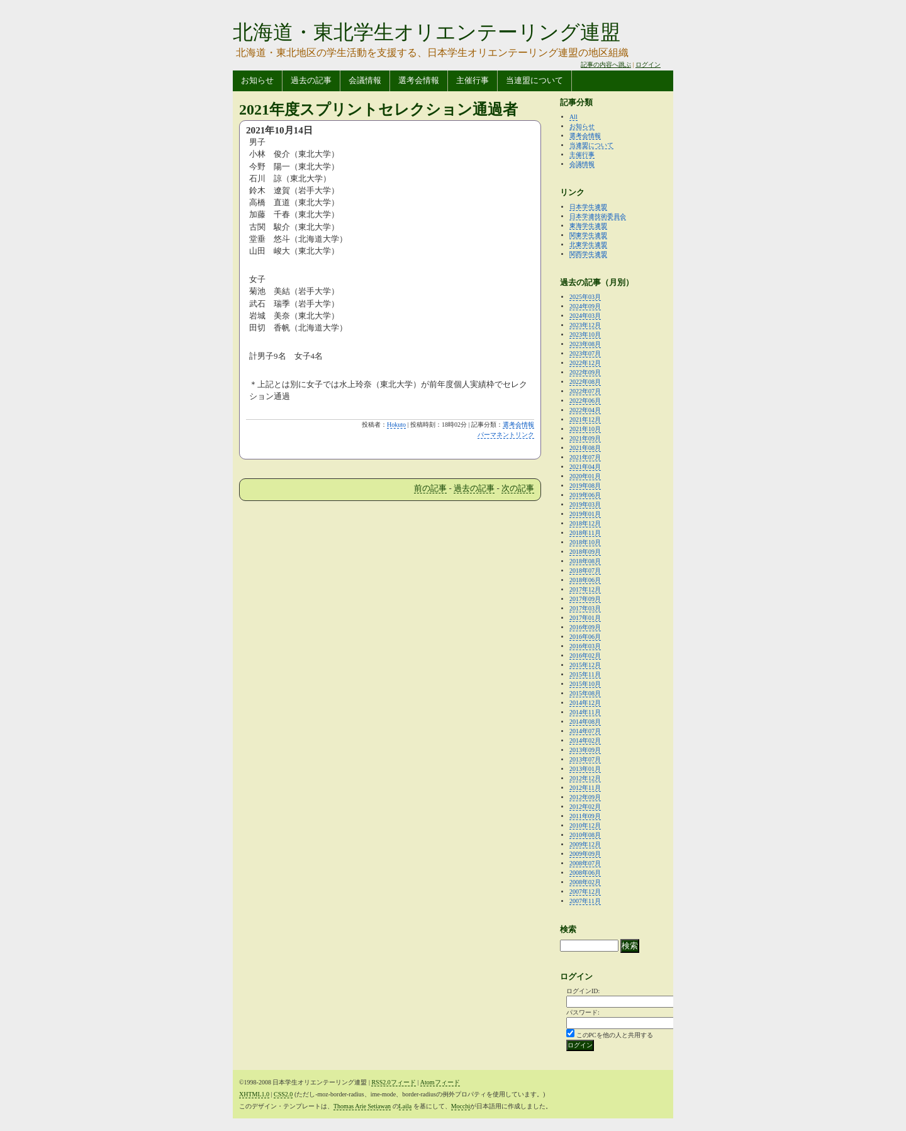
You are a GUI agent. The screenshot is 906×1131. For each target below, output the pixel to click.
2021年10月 (585, 428)
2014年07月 (585, 731)
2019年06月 (585, 495)
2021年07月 (585, 457)
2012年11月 (585, 787)
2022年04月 (585, 410)
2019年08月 (585, 485)
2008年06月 (585, 872)
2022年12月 (585, 362)
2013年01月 (585, 768)
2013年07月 (585, 759)
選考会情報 (418, 80)
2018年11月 (585, 532)
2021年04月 (585, 466)
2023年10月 (585, 334)
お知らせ (257, 80)
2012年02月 (585, 806)
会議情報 (365, 80)
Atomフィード (440, 1082)
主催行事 (472, 80)
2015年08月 (585, 693)
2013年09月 (585, 749)
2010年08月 (585, 834)
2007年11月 (585, 900)
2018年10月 (585, 542)
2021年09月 (585, 438)
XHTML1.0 (254, 1094)
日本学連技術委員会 (597, 216)
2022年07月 (585, 391)
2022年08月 (585, 381)
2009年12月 (585, 844)
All (573, 116)
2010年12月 (585, 825)
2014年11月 (585, 712)
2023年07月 (585, 353)
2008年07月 (585, 863)
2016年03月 (585, 646)
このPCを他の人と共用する (614, 1035)
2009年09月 (585, 853)
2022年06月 (585, 400)
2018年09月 (585, 551)
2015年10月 (585, 683)
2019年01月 (585, 513)
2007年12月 (585, 891)
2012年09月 (585, 797)
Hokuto (396, 424)
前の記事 (430, 488)
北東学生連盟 (588, 244)
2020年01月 (585, 476)
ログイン (648, 64)
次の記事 (517, 488)
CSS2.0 (283, 1094)
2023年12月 (585, 325)
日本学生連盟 (588, 206)
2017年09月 (585, 598)
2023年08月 (585, 343)
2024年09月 (585, 306)
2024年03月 (585, 315)
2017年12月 (585, 589)
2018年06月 (585, 580)
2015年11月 (585, 674)
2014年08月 (585, 721)
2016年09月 (585, 627)
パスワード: (583, 1012)
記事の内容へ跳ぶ (606, 64)
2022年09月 (585, 372)
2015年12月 (585, 664)
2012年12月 (585, 778)
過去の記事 (311, 80)
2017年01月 (585, 617)
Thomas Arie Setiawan (362, 1106)
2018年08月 (585, 561)
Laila (405, 1106)
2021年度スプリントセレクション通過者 (378, 109)
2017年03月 (585, 608)
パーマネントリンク (506, 434)
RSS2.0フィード (393, 1082)
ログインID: (583, 991)
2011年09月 (585, 816)
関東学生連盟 (588, 235)
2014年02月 (585, 740)
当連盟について (534, 80)
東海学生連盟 (588, 225)
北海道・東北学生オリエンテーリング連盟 (426, 32)
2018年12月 (585, 523)
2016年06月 (585, 636)
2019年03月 (585, 504)
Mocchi (461, 1106)
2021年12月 (585, 419)
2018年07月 (585, 570)
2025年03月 (585, 296)
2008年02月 (585, 882)
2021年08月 (585, 447)
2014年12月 (585, 702)
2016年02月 (585, 655)
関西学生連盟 (588, 253)
